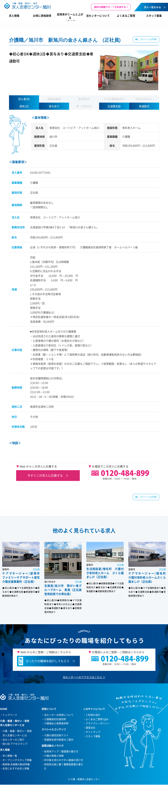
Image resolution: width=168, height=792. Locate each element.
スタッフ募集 (154, 15)
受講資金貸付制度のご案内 (58, 739)
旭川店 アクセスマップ (14, 743)
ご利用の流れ (93, 715)
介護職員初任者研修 (55, 719)
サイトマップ (93, 732)
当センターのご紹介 (13, 739)
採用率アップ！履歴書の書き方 (61, 751)
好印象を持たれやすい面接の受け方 (63, 760)
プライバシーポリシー (98, 723)
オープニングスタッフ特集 (17, 760)
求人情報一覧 (9, 755)
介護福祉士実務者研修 (56, 723)
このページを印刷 (147, 39)
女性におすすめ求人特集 (15, 768)
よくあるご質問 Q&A (97, 719)
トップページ (9, 715)
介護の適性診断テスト (56, 735)
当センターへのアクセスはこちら (82, 677)
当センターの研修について (58, 715)
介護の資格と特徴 (54, 755)
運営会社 (90, 727)
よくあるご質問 (126, 15)
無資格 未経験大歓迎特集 (16, 764)
